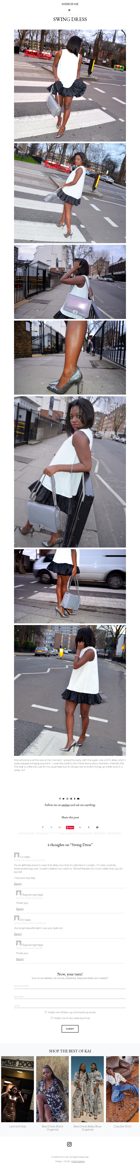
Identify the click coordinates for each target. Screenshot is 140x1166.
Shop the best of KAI (70, 1051)
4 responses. (114, 833)
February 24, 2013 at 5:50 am (29, 859)
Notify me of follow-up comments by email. (72, 1012)
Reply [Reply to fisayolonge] (20, 908)
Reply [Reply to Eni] (18, 934)
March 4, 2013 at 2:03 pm (29, 897)
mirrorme (99, 833)
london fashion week (79, 833)
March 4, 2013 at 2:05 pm (29, 947)
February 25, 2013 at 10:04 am (30, 922)
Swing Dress (70, 19)
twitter (65, 805)
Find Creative (78, 1161)
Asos (62, 833)
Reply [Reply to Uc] (18, 883)
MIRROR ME (70, 4)
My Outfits (42, 833)
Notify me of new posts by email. (72, 1018)
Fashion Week (26, 833)
